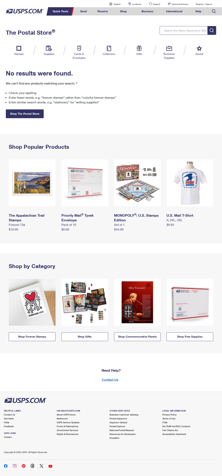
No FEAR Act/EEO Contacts (176, 426)
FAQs (6, 422)
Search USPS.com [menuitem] (214, 11)
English (113, 4)
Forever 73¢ (17, 224)
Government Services (67, 430)
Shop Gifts (85, 336)
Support (156, 4)
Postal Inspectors (118, 418)
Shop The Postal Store (24, 113)
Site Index (9, 418)
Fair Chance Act (170, 430)
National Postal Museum (122, 430)
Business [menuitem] (148, 11)
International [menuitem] (174, 11)
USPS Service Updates (68, 422)
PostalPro (114, 438)
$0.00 (65, 229)
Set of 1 (119, 224)
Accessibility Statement (174, 434)
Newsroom (62, 418)
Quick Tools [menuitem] (60, 11)
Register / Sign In (204, 4)
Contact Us (110, 379)
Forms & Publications (67, 426)
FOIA (164, 422)
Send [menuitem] (83, 11)
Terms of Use (168, 418)
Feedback (9, 426)
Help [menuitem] (198, 11)
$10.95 (13, 229)
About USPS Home (66, 414)
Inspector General (118, 422)
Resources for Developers (123, 434)
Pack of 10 (68, 224)
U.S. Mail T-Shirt (179, 215)
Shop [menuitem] (123, 11)
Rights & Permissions (67, 434)
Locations (136, 4)
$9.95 (170, 224)
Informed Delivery (180, 4)
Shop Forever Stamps (32, 336)
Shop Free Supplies (190, 336)
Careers (8, 437)
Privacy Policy (169, 414)
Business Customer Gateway (124, 414)
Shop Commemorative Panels (137, 336)
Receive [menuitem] (103, 11)
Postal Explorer (117, 426)
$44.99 (119, 229)
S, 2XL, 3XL (174, 220)
